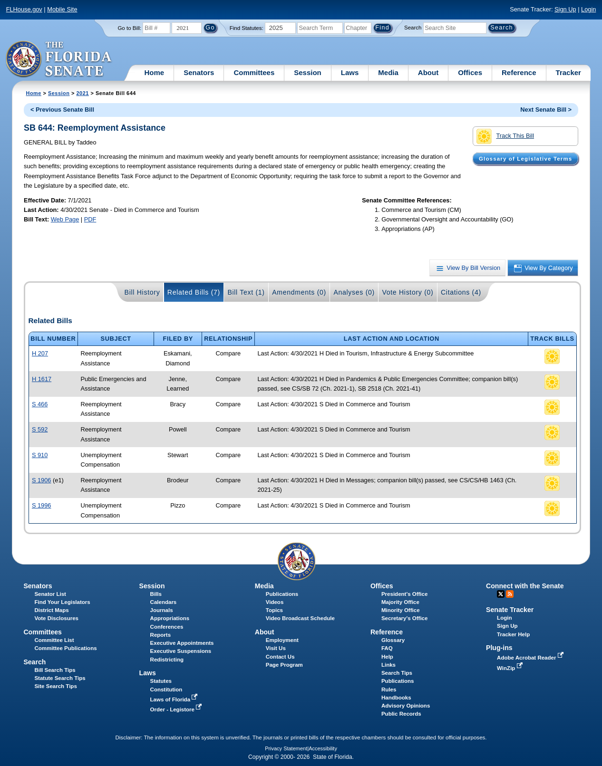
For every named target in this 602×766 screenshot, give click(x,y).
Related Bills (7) (193, 292)
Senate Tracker (510, 609)
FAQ (387, 648)
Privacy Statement (286, 748)
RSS (510, 594)
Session (307, 72)
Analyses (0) (354, 292)
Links (388, 665)
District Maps (51, 610)
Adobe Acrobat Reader (531, 658)
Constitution (166, 689)
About (428, 72)
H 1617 (41, 379)
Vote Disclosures (56, 618)
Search (412, 27)
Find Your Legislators (62, 602)
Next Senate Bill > (546, 109)
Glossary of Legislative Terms (525, 159)
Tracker (568, 72)
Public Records (401, 714)
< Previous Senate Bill (62, 109)
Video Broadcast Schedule (300, 618)
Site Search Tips (55, 686)
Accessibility (323, 748)
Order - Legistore (177, 709)
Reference (519, 72)
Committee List (54, 640)
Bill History (142, 292)
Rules (388, 689)
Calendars (163, 602)
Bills (156, 594)
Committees (253, 72)
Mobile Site (62, 9)
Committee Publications (65, 648)
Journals (161, 610)
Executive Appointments (182, 643)
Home (155, 72)
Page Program (284, 665)
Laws (350, 72)
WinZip (510, 668)
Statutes (161, 681)
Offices (470, 72)
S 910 (40, 455)
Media (388, 72)
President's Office (404, 594)
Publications (282, 594)
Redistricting (167, 659)
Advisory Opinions (405, 706)
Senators (199, 72)
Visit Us (276, 648)
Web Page (65, 219)
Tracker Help (513, 634)
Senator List (50, 594)
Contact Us (280, 657)
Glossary (393, 640)
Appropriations (170, 618)
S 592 (40, 429)
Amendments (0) (299, 292)
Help (387, 657)
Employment (282, 640)
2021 (83, 93)
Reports (160, 635)
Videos (275, 602)
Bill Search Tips (54, 670)
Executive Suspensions (181, 651)
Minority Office (400, 610)
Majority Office (400, 602)
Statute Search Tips (59, 678)
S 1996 (41, 505)
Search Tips (396, 673)
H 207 (40, 353)
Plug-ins (499, 647)
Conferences (167, 627)
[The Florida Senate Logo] (59, 59)
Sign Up (565, 9)
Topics (274, 610)
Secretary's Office (404, 618)
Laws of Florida (175, 699)
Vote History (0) (407, 292)
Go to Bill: (129, 28)
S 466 (40, 404)
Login (588, 9)
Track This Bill (505, 136)
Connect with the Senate (524, 586)
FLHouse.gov (24, 9)
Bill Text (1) (245, 292)
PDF (90, 219)
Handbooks (396, 697)
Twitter (501, 594)
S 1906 (41, 480)
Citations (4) (461, 292)
